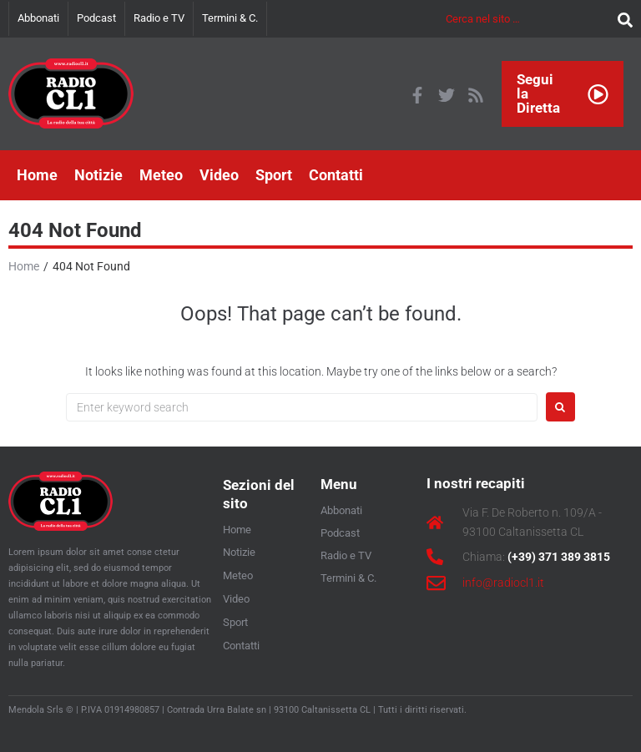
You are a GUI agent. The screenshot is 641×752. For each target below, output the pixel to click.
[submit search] (621, 19)
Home (23, 266)
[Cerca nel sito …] (527, 19)
